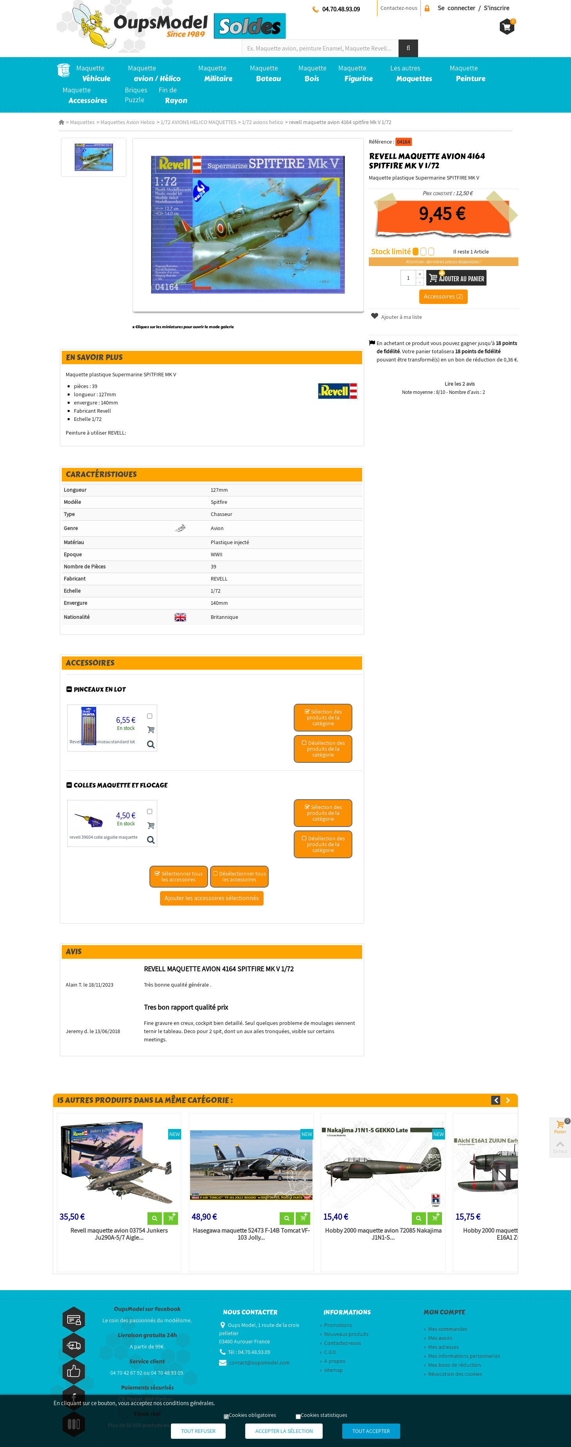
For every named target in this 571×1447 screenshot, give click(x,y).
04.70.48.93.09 (341, 9)
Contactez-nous (399, 7)
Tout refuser (191, 1431)
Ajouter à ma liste (397, 316)
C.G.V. (328, 1345)
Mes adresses (441, 1340)
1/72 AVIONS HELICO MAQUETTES (196, 122)
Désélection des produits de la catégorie (323, 750)
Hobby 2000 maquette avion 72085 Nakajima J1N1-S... (383, 1228)
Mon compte (444, 1306)
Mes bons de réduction (452, 1358)
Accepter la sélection (284, 1431)
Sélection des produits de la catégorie (323, 718)
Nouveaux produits (344, 1327)
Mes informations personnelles (462, 1349)
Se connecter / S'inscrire (473, 8)
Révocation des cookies (453, 1367)
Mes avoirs (438, 1331)
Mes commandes (445, 1322)
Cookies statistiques (324, 1415)
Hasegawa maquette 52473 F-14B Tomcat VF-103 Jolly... (250, 1228)
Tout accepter (378, 1431)
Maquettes (80, 122)
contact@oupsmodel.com (259, 1356)
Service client (147, 1355)
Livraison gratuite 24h (147, 1329)
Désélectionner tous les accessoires (239, 878)
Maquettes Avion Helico (126, 122)
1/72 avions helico (260, 122)
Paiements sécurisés (147, 1381)
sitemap (331, 1363)
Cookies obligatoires (252, 1415)
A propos (332, 1354)
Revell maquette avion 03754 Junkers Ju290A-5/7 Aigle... (117, 1228)
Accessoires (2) (444, 296)
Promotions (336, 1318)
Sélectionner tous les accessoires (178, 878)
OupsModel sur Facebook (147, 1303)
